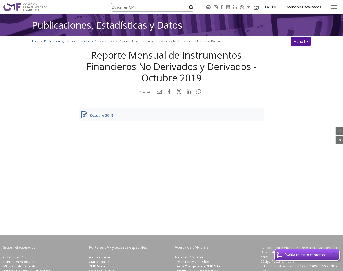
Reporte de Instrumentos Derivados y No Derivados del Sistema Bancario (171, 41)
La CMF (271, 7)
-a (340, 139)
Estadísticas (106, 41)
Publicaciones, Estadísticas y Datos (107, 25)
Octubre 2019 (101, 115)
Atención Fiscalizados (304, 7)
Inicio (35, 41)
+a (340, 130)
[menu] (334, 7)
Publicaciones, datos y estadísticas (68, 41)
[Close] (334, 254)
